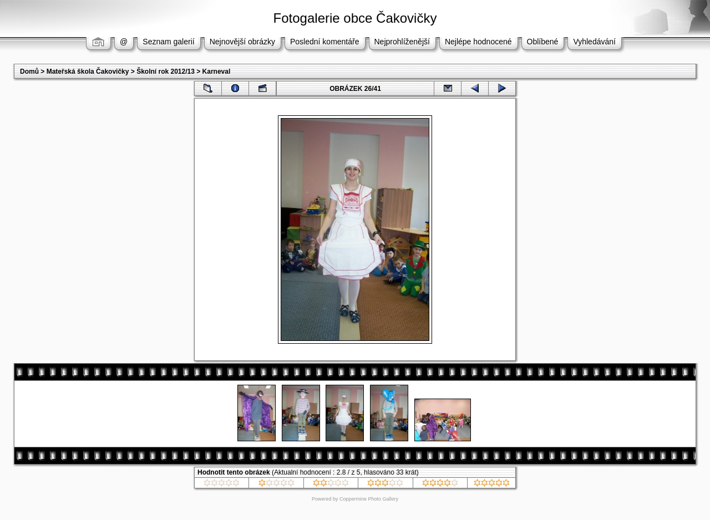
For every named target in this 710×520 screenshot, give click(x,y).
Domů (29, 71)
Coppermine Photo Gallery (368, 499)
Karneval (216, 71)
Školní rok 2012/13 (165, 71)
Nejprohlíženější (402, 41)
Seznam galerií (168, 41)
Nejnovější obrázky (242, 41)
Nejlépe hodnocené (478, 41)
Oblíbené (543, 41)
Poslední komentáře (324, 41)
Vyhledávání (594, 41)
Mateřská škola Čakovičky (88, 71)
